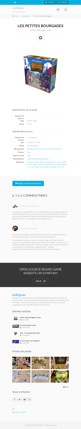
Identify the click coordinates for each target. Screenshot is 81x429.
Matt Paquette (43, 159)
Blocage (58, 149)
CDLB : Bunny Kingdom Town (30, 317)
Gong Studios (32, 159)
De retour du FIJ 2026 (28, 325)
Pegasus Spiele (33, 162)
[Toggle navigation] (66, 9)
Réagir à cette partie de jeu (28, 183)
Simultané (50, 149)
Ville (28, 152)
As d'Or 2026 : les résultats (30, 341)
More (66, 387)
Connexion (62, 2)
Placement (42, 149)
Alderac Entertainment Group (50, 162)
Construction (32, 149)
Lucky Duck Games (41, 167)
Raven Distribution (45, 165)
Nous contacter (19, 412)
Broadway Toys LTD (56, 167)
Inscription (50, 2)
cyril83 (23, 206)
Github (40, 281)
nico (22, 228)
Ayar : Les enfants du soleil (30, 333)
